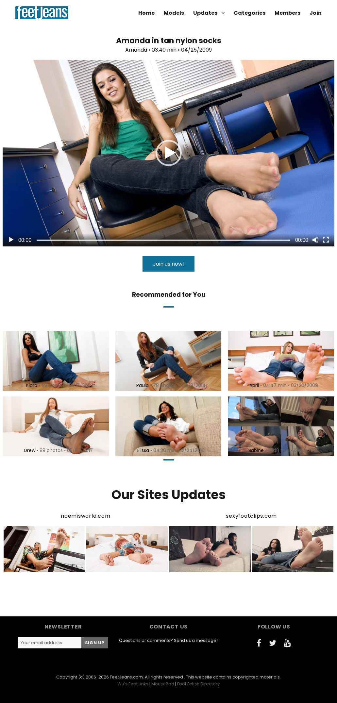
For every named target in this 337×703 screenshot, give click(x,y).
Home (146, 13)
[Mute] (315, 240)
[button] (169, 153)
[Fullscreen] (326, 240)
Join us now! (168, 264)
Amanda (136, 50)
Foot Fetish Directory (198, 684)
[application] (168, 153)
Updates (205, 13)
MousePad (162, 684)
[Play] (11, 240)
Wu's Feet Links (132, 684)
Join (316, 13)
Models (174, 13)
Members (287, 13)
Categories (249, 13)
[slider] (163, 240)
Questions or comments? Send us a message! (168, 640)
